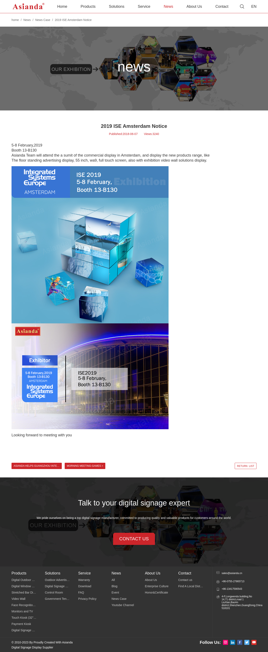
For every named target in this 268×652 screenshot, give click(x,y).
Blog (114, 586)
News (168, 6)
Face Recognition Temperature (28, 605)
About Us (194, 6)
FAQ (81, 592)
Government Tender (58, 598)
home (15, 20)
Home (62, 6)
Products (88, 6)
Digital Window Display (26, 586)
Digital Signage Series (26, 630)
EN (253, 6)
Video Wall (18, 598)
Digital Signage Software (61, 586)
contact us (134, 538)
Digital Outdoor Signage (27, 580)
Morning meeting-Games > (85, 465)
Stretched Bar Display (26, 592)
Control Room (54, 592)
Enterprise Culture (157, 586)
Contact (221, 6)
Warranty (84, 580)
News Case (42, 20)
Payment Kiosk (21, 624)
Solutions (116, 6)
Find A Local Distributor (193, 586)
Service (144, 6)
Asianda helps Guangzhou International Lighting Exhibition (38, 465)
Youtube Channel (123, 605)
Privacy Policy (87, 598)
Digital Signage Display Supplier (32, 647)
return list (245, 466)
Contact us (185, 580)
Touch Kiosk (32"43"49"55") (28, 617)
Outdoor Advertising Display (61, 580)
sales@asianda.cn (232, 573)
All (113, 580)
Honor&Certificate (156, 592)
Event (115, 592)
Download (84, 586)
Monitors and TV (22, 611)
